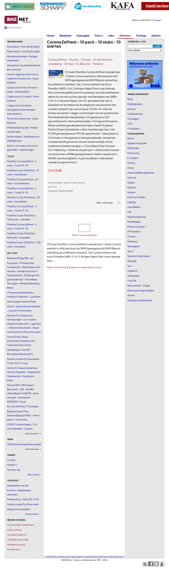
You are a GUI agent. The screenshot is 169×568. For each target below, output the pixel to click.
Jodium (131, 182)
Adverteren (119, 557)
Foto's (99, 35)
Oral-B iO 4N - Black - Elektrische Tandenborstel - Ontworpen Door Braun (21, 340)
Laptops (131, 202)
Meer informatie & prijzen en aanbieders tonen (74, 267)
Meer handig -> (34, 474)
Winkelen (125, 35)
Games (131, 162)
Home (50, 35)
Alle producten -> (33, 433)
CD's (129, 123)
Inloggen (157, 20)
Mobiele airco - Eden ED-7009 (23, 499)
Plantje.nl (12, 464)
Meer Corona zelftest (84, 235)
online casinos (14, 529)
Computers (133, 128)
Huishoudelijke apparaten (140, 172)
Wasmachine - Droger (138, 285)
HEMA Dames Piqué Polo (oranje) (24, 444)
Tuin (129, 265)
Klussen (131, 192)
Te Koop (141, 35)
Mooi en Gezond (136, 226)
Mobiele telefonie (136, 216)
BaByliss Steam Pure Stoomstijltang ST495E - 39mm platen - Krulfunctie (23, 415)
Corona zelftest (135, 133)
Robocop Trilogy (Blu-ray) (20, 258)
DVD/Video (133, 148)
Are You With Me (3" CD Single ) (23, 406)
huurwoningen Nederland (20, 524)
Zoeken (156, 35)
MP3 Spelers (134, 231)
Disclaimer (104, 557)
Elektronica (133, 153)
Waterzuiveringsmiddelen (140, 290)
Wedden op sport (16, 544)
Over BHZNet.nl (52, 557)
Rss (111, 557)
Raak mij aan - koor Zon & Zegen (23, 51)
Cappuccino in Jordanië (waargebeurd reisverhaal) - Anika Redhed (21, 109)
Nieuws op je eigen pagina (70, 557)
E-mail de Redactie (91, 557)
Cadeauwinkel (135, 113)
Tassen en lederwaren (138, 255)
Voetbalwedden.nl (16, 534)
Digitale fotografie (137, 143)
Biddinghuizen (134, 103)
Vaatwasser (133, 275)
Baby (130, 98)
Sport (130, 251)
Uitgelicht (132, 270)
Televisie (131, 260)
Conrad (11, 459)
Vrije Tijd (131, 280)
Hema (130, 167)
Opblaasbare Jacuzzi (17, 485)
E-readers (132, 158)
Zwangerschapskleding (139, 300)
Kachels (131, 187)
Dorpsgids (83, 35)
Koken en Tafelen (136, 197)
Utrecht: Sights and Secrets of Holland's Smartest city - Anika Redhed (22, 78)
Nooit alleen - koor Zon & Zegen (23, 46)
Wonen (131, 295)
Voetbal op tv (14, 549)
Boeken (131, 108)
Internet (131, 177)
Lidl (129, 211)
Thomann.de (13, 469)
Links (111, 35)
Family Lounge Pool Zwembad (22, 504)
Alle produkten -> (33, 514)
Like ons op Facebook (14, 28)
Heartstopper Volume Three (21, 301)
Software (132, 241)
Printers (131, 236)
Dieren (130, 138)
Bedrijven (65, 35)
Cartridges (133, 118)
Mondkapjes (134, 221)
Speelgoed (133, 246)
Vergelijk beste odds (17, 539)
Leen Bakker (134, 206)
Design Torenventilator (19, 509)
